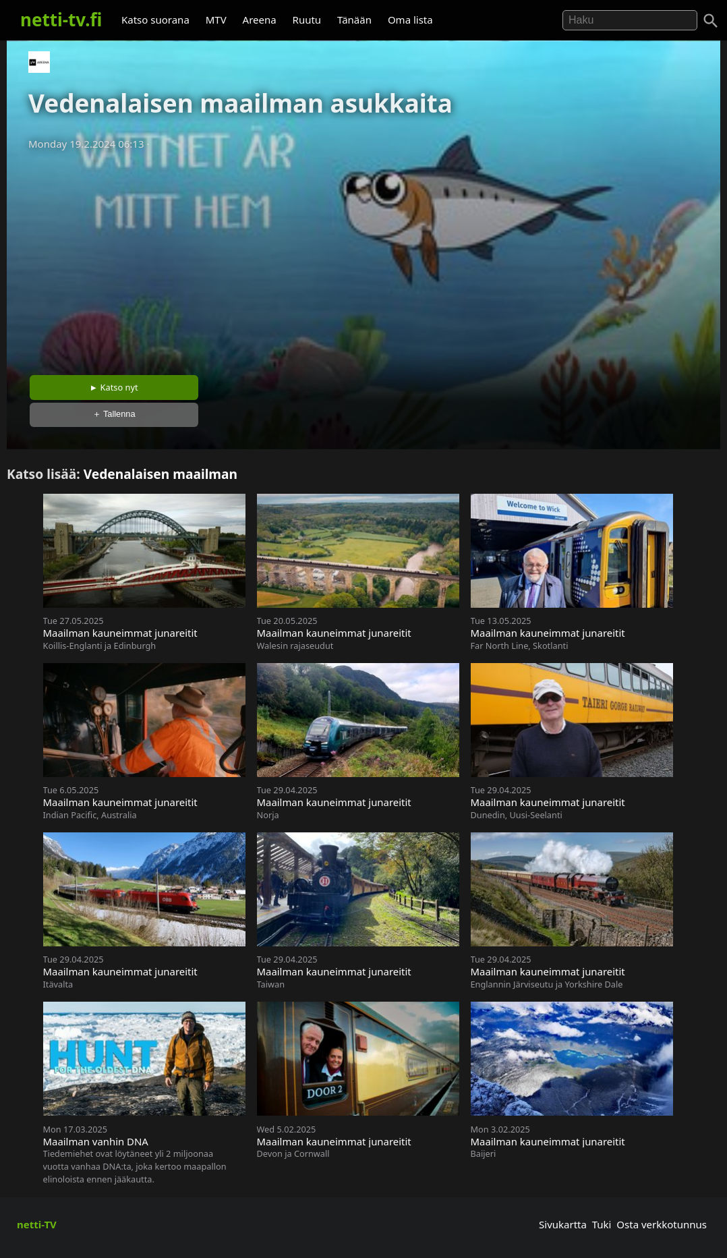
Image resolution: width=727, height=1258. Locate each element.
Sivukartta (563, 1224)
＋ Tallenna (114, 414)
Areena (260, 19)
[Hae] (629, 20)
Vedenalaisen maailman (160, 474)
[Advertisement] (363, 258)
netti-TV (37, 1224)
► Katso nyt (114, 387)
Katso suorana (155, 19)
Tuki (602, 1224)
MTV (216, 19)
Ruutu (307, 19)
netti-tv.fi (61, 19)
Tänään (354, 19)
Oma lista (410, 19)
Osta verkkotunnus (661, 1224)
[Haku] (711, 21)
